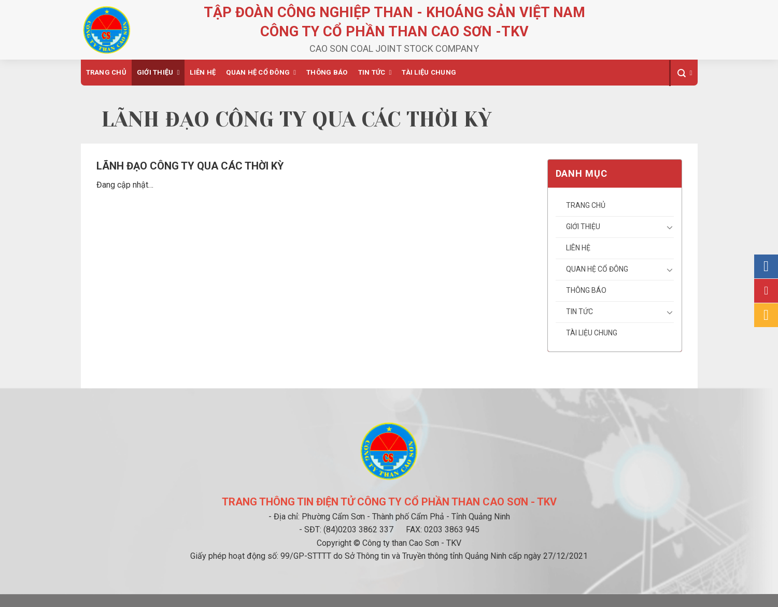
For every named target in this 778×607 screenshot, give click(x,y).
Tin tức (372, 72)
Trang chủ (106, 72)
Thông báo (326, 72)
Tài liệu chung (429, 72)
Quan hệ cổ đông (258, 72)
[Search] (683, 73)
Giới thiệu (155, 72)
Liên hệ (203, 72)
